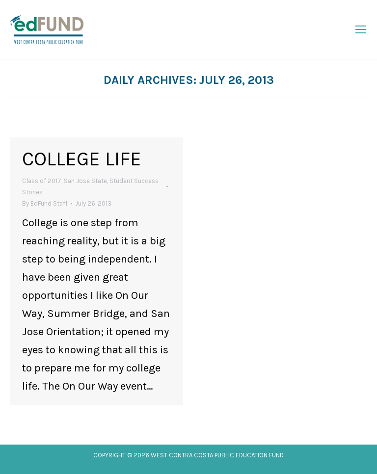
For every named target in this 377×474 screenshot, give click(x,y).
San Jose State (85, 180)
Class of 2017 (41, 180)
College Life (81, 158)
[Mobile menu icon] (360, 29)
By (45, 203)
